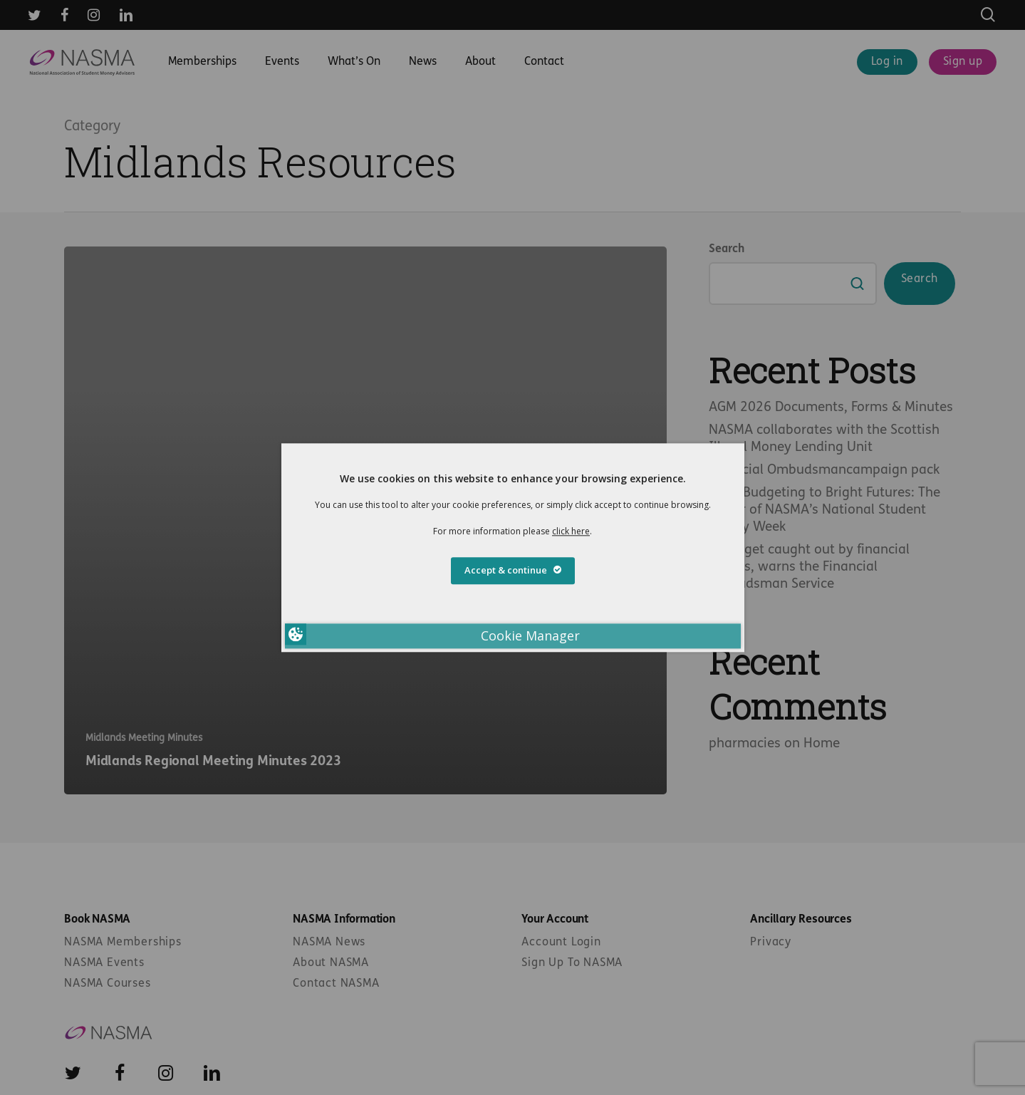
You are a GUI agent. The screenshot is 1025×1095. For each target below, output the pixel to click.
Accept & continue (512, 570)
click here (571, 531)
